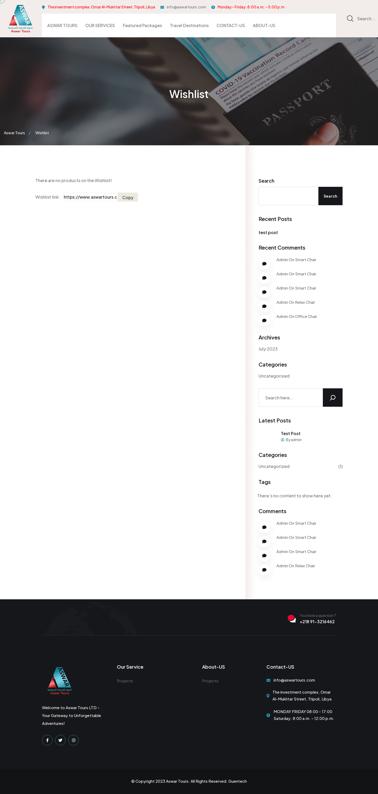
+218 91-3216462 (317, 621)
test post (268, 232)
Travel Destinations (189, 25)
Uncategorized (274, 376)
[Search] (333, 397)
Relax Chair (305, 302)
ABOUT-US (264, 25)
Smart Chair (305, 259)
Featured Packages (142, 25)
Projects (125, 680)
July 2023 (268, 349)
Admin (282, 259)
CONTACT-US (231, 25)
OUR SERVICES (100, 25)
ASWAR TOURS (62, 25)
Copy (127, 197)
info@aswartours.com (186, 6)
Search (266, 181)
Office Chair (306, 316)
